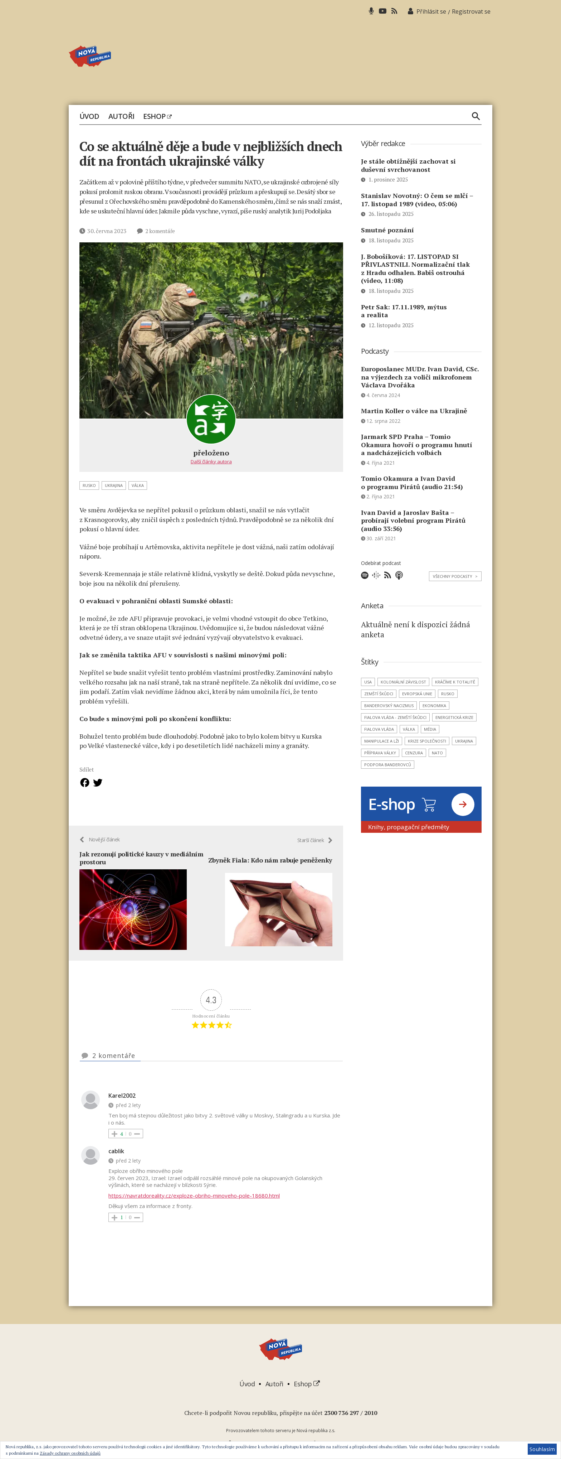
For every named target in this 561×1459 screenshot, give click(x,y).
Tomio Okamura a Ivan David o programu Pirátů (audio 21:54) (412, 482)
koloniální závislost (403, 682)
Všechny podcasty (455, 576)
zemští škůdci (378, 693)
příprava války (380, 752)
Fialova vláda (379, 729)
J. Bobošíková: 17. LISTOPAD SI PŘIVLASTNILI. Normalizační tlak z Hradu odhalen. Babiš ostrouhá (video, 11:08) (415, 268)
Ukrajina (114, 485)
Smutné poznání (387, 230)
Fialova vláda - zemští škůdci (395, 717)
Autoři (121, 116)
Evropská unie (417, 693)
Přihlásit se (431, 11)
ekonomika (434, 705)
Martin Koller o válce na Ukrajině (414, 410)
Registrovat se (471, 11)
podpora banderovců (387, 764)
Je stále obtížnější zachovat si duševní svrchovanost (408, 165)
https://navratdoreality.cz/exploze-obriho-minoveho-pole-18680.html (194, 1196)
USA (368, 682)
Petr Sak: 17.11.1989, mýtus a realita (404, 311)
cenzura (414, 752)
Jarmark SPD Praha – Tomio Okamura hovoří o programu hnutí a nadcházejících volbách (416, 444)
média (430, 729)
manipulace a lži (381, 741)
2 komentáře (161, 231)
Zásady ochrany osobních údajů (70, 1453)
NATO (437, 752)
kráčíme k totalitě (455, 682)
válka (138, 485)
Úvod (89, 116)
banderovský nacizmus (389, 705)
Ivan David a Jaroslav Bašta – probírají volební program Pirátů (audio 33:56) (413, 520)
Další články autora (211, 461)
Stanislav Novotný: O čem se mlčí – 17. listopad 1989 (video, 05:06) (417, 199)
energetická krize (454, 717)
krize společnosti (427, 741)
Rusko (89, 485)
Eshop (157, 116)
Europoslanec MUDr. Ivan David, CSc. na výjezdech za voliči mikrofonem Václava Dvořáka (420, 376)
